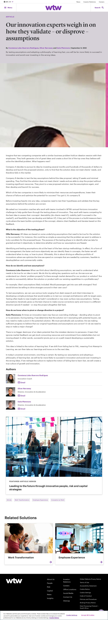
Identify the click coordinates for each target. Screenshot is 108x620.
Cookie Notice (85, 589)
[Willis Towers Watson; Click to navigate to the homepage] (54, 7)
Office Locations (69, 589)
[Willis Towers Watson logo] (14, 580)
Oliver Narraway (46, 48)
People (49, 583)
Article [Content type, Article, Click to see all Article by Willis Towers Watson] (10, 17)
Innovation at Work (57, 500)
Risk (48, 587)
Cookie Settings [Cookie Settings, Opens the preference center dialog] (71, 615)
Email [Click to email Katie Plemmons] (23, 409)
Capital (50, 591)
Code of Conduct (86, 596)
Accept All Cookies (87, 615)
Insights (50, 598)
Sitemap (66, 601)
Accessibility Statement (88, 586)
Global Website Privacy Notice (90, 579)
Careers (101, 2)
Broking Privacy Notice (88, 602)
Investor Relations (89, 2)
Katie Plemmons (63, 48)
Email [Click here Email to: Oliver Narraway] (23, 396)
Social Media (68, 593)
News (78, 2)
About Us (50, 579)
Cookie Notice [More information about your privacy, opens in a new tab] (54, 618)
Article (9, 500)
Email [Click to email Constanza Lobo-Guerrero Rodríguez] (23, 382)
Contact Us (67, 597)
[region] (54, 615)
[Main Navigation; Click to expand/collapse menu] (8, 7)
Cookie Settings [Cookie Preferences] (85, 592)
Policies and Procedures (88, 599)
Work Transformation (22, 500)
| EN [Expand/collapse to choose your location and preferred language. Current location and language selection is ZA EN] (9, 2)
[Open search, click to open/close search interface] (99, 7)
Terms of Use (84, 582)
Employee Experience (40, 500)
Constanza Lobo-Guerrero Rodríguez (23, 48)
